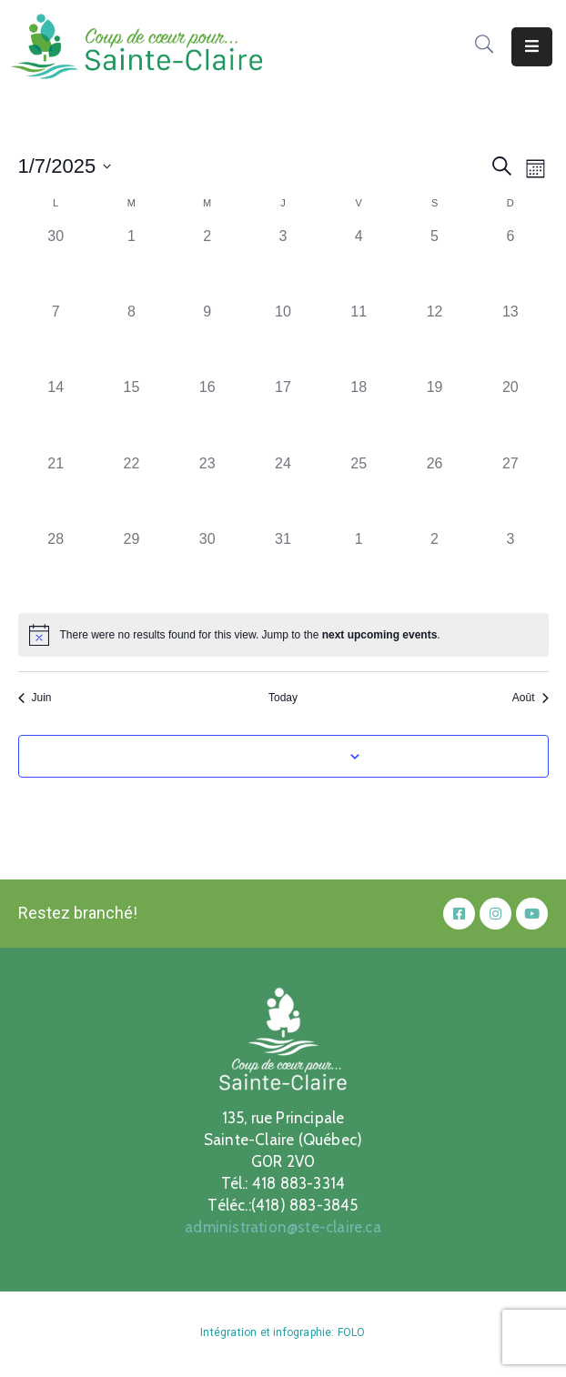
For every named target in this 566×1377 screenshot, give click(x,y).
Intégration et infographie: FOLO (282, 1332)
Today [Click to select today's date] (283, 697)
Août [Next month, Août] (530, 697)
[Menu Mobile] (531, 46)
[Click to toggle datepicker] (65, 166)
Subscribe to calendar (273, 756)
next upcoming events (380, 634)
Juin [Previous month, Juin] (35, 697)
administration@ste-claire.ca (283, 1227)
